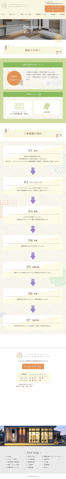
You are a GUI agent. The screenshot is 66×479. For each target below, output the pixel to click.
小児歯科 (30, 465)
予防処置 (30, 467)
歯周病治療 (31, 462)
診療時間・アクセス (13, 467)
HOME (9, 456)
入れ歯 (46, 462)
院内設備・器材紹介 (13, 462)
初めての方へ (32, 456)
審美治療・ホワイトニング (52, 456)
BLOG (46, 467)
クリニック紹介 (12, 459)
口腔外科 (46, 459)
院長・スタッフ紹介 (13, 465)
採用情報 (46, 465)
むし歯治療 (31, 459)
